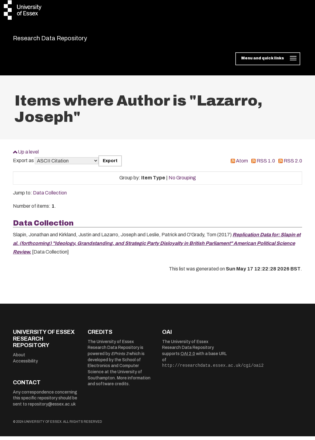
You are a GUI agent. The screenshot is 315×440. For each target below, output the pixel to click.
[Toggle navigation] (267, 62)
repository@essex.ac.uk (52, 408)
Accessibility (25, 364)
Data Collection (50, 196)
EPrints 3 (119, 357)
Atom (242, 164)
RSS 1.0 (266, 164)
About (19, 358)
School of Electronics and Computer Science (114, 369)
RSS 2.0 (293, 164)
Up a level (28, 155)
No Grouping (182, 181)
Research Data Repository (67, 40)
